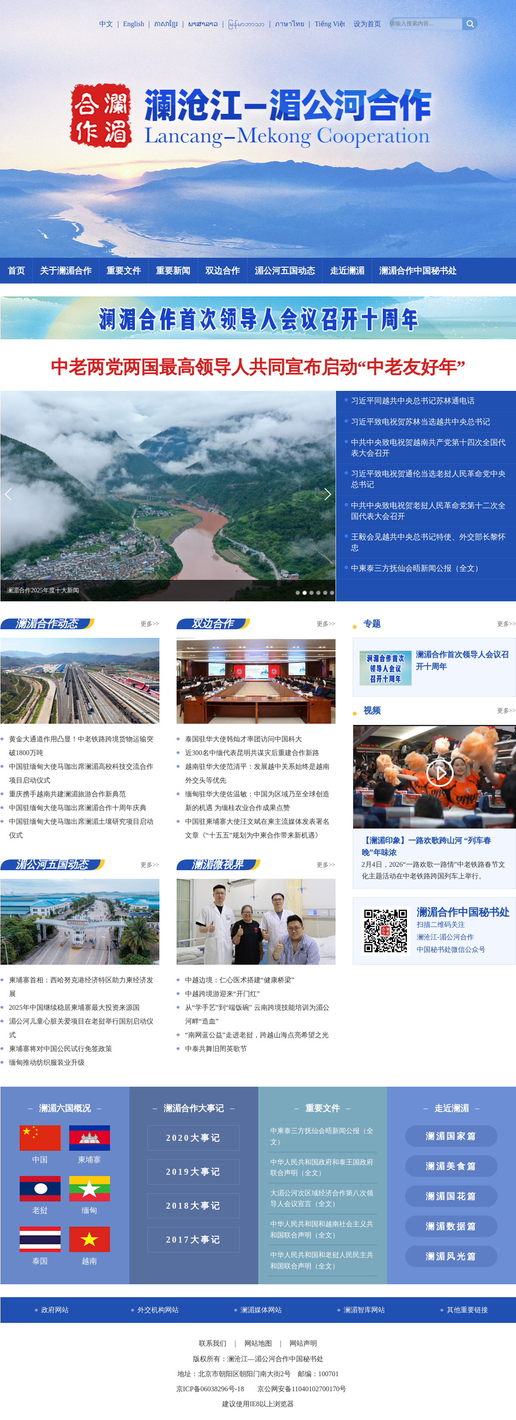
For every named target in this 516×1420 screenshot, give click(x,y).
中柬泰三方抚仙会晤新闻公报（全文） (416, 568)
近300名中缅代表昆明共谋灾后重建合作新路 (252, 752)
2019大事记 (193, 1171)
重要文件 (124, 270)
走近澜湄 (347, 270)
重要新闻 (173, 270)
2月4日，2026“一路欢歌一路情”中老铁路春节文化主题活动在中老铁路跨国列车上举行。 (434, 857)
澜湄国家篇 (451, 1136)
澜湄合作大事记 (194, 1108)
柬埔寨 (89, 1144)
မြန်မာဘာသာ (246, 23)
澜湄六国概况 (65, 1108)
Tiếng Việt (329, 23)
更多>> (149, 624)
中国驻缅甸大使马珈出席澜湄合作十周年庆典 (78, 807)
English (133, 23)
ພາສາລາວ (203, 23)
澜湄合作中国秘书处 (418, 270)
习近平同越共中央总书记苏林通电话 (413, 400)
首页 (16, 270)
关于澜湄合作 (66, 270)
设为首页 (367, 23)
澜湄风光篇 (451, 1256)
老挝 (40, 1195)
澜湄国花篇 (451, 1196)
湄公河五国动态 (285, 270)
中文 (106, 23)
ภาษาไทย (289, 23)
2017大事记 (193, 1239)
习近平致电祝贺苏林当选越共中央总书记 (420, 421)
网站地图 (259, 1343)
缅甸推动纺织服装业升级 (47, 1062)
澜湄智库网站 (364, 1309)
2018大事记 (193, 1205)
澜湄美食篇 (451, 1166)
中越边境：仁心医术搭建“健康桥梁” (239, 980)
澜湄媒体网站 (261, 1309)
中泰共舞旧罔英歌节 (216, 1048)
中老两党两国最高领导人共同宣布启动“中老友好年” (258, 367)
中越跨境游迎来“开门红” (222, 993)
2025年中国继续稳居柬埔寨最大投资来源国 (74, 1007)
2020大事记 (193, 1138)
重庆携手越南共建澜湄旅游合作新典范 (67, 794)
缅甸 (89, 1195)
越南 (89, 1246)
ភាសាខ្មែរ (166, 23)
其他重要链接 (467, 1309)
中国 (40, 1144)
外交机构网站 (158, 1309)
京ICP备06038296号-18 (210, 1389)
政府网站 (55, 1309)
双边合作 (222, 270)
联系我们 (213, 1343)
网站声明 (303, 1343)
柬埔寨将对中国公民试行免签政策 (60, 1048)
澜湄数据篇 (451, 1226)
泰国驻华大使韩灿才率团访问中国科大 (243, 739)
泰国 (40, 1246)
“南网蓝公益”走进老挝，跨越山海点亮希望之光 (257, 1035)
